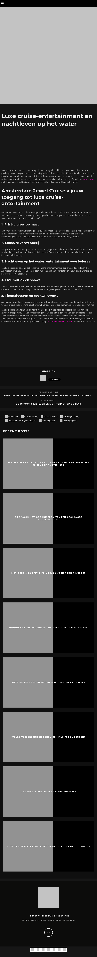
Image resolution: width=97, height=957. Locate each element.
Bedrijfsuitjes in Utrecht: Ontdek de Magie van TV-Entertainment (48, 395)
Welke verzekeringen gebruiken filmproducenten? (49, 737)
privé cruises (88, 179)
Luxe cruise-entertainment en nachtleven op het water (48, 846)
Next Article (48, 400)
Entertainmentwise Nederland (50, 916)
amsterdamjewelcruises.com (60, 321)
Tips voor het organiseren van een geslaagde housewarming (49, 518)
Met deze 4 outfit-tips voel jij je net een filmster (48, 573)
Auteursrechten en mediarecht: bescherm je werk (48, 682)
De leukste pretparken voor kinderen (49, 791)
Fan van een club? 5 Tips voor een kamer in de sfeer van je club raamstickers (48, 463)
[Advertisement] (48, 147)
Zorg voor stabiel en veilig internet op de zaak (48, 404)
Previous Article (48, 392)
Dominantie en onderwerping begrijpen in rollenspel (48, 627)
